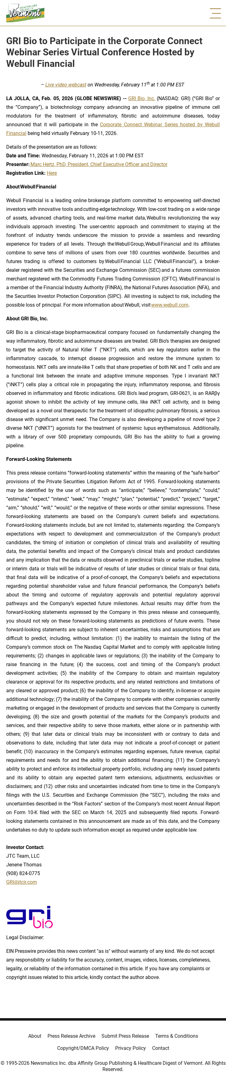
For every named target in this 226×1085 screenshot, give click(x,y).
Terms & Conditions (176, 1036)
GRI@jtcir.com (21, 882)
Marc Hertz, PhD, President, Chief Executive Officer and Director (98, 164)
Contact (160, 1048)
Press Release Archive (71, 1036)
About (34, 1036)
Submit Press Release (125, 1036)
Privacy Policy (130, 1048)
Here (52, 173)
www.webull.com (169, 305)
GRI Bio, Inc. (141, 98)
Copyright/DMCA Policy (83, 1048)
